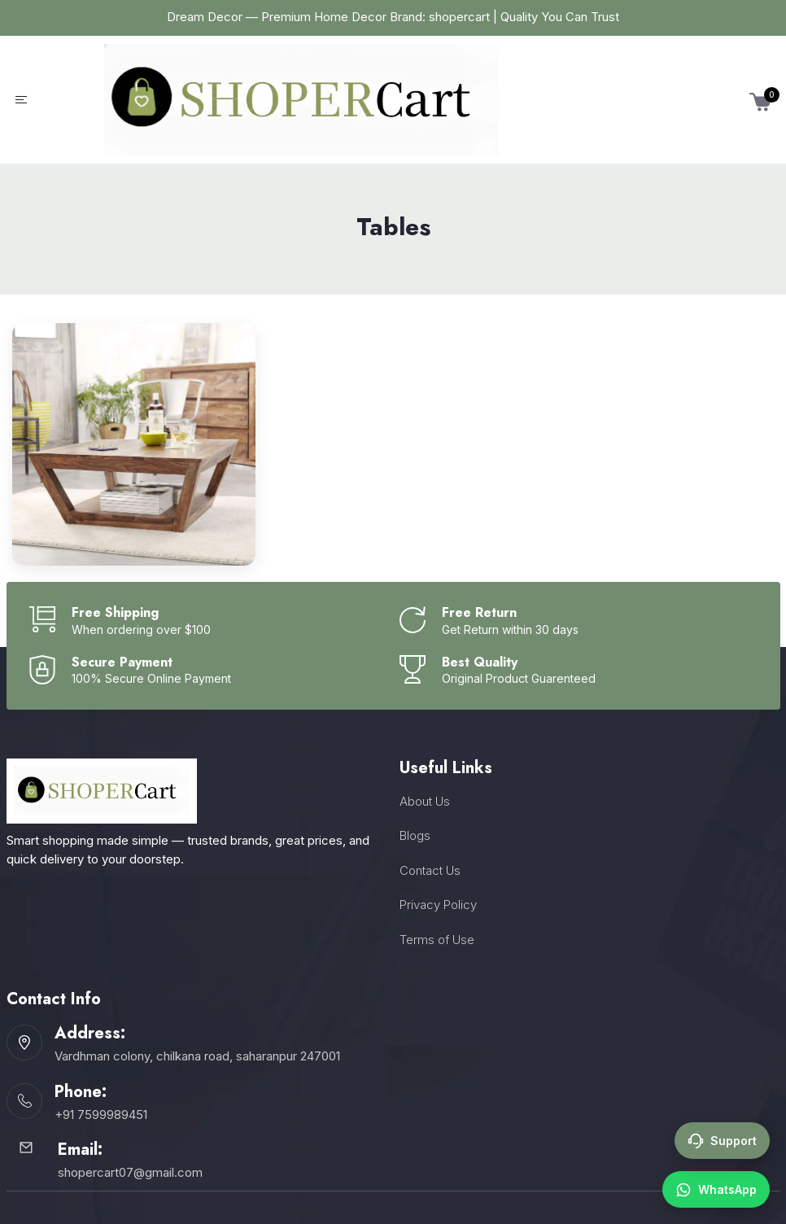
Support (722, 1141)
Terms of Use (437, 939)
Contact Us (430, 870)
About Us (425, 801)
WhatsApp (716, 1190)
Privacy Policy (438, 904)
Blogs (415, 835)
